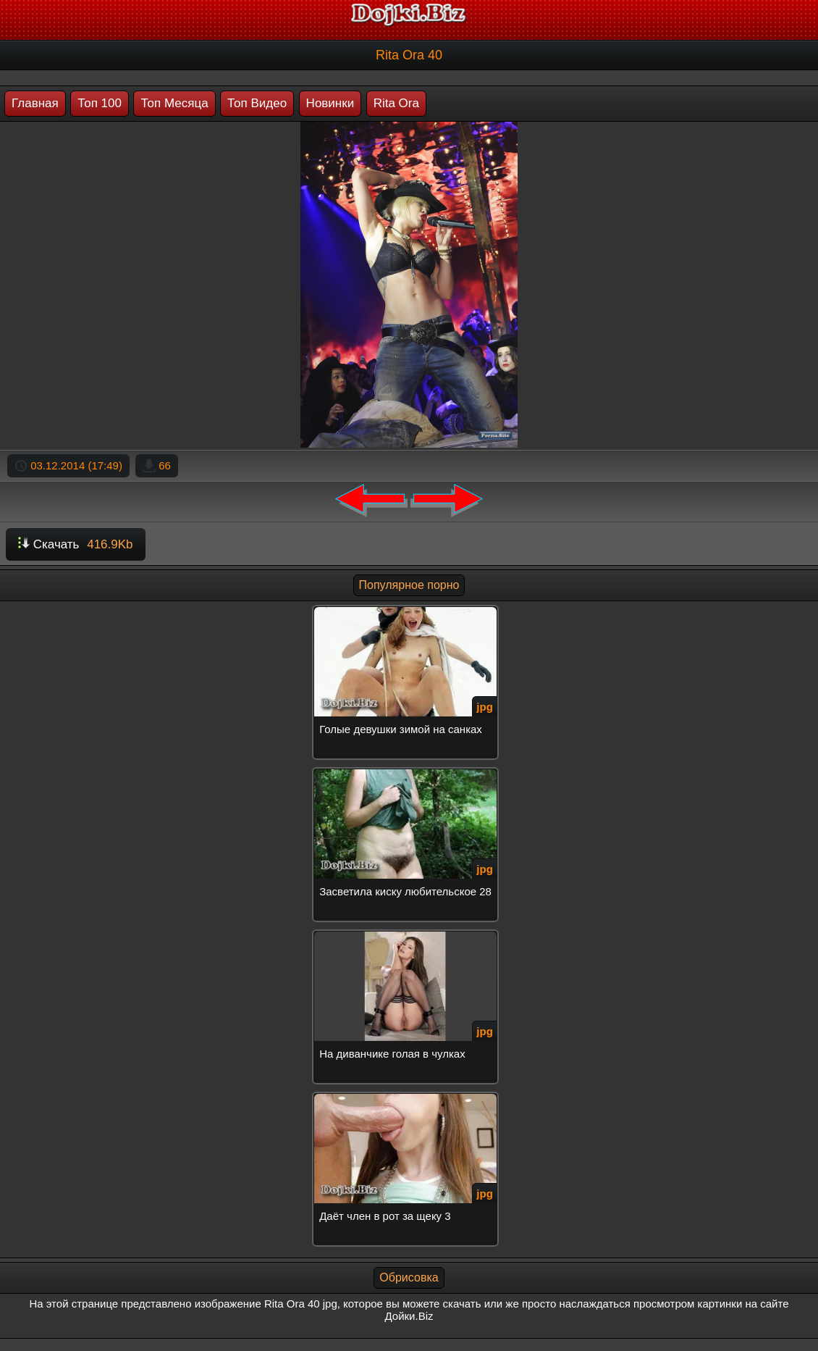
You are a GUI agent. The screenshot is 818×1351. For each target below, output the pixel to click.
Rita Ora (396, 103)
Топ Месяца (174, 103)
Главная (35, 103)
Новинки (330, 103)
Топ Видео (257, 103)
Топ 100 (99, 103)
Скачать (75, 544)
